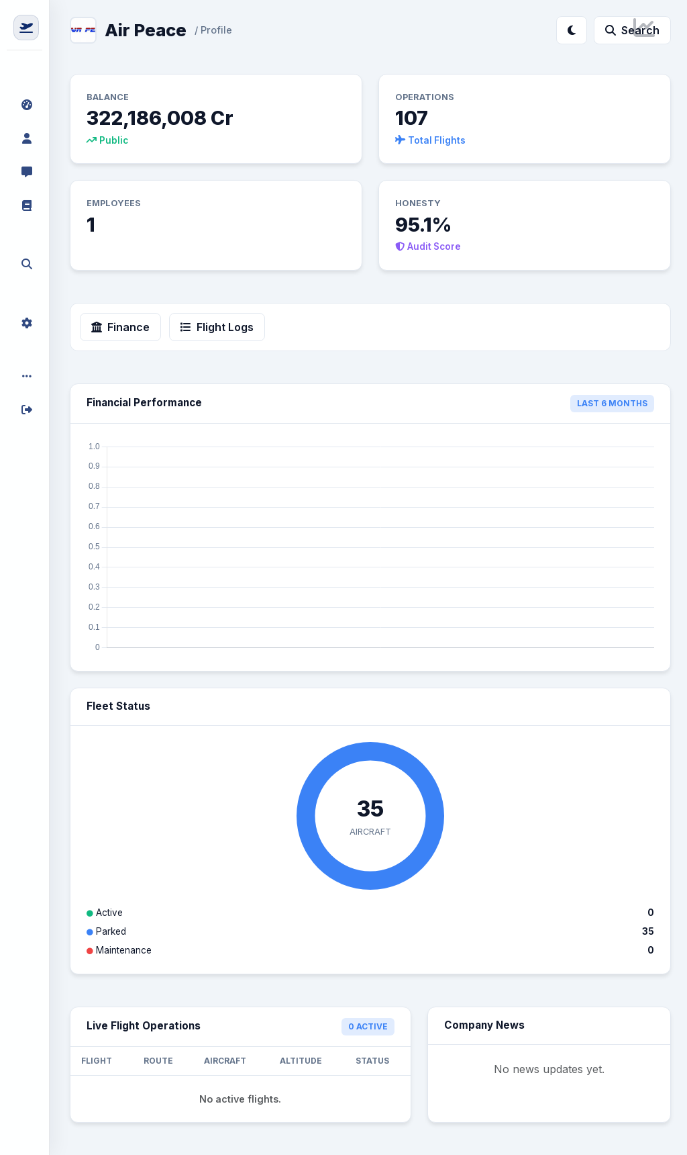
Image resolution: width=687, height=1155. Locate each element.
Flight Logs (217, 327)
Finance (120, 327)
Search (632, 30)
